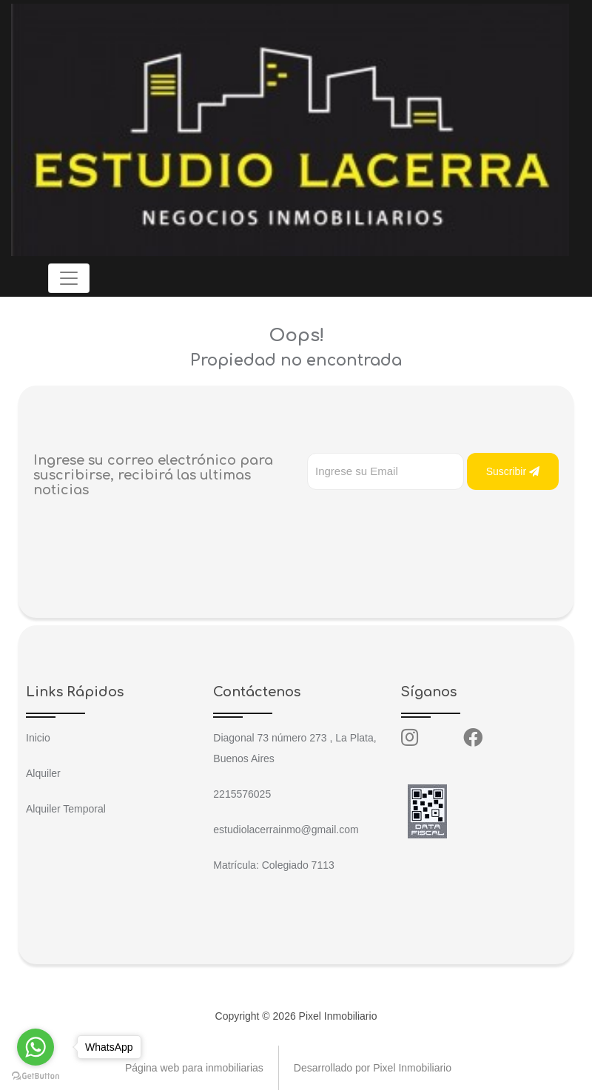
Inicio (38, 738)
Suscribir (512, 471)
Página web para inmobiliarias (194, 1068)
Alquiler (43, 773)
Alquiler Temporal (66, 809)
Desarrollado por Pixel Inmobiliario (372, 1068)
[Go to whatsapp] (35, 1047)
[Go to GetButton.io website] (35, 1075)
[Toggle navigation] (69, 278)
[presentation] (419, 519)
